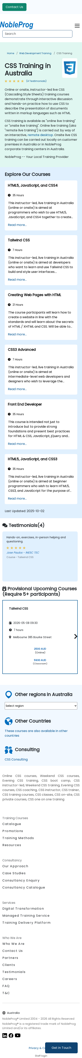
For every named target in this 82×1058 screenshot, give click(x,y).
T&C (6, 993)
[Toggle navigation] (77, 25)
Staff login (41, 1055)
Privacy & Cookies (41, 1048)
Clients (8, 965)
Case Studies (14, 873)
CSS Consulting (16, 759)
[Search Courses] (37, 34)
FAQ (6, 986)
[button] (74, 636)
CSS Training (64, 53)
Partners (10, 958)
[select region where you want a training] (41, 706)
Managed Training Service (26, 915)
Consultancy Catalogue (23, 887)
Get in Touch (61, 1047)
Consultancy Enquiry (21, 880)
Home (10, 53)
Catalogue (11, 824)
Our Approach (15, 866)
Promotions (12, 831)
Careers (9, 979)
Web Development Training (35, 53)
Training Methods (18, 838)
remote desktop (40, 135)
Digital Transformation (23, 908)
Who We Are (13, 944)
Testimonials (14, 972)
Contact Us (14, 7)
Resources (11, 845)
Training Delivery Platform (26, 922)
